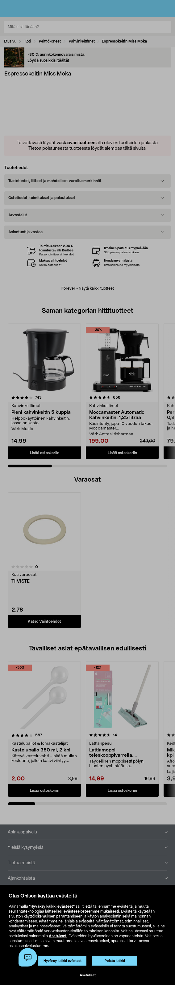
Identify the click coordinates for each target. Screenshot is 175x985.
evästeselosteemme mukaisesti (91, 911)
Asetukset (58, 936)
